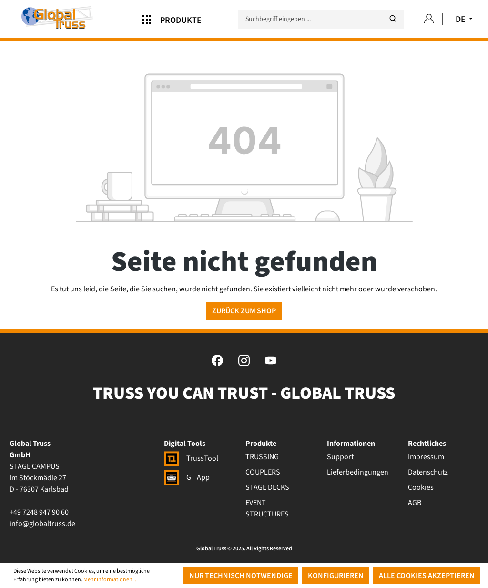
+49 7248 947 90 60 (39, 512)
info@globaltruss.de (42, 523)
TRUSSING (262, 457)
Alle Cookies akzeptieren (427, 575)
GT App (187, 477)
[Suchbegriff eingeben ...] (321, 19)
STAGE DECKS (267, 487)
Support (340, 457)
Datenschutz (428, 472)
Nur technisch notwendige (241, 575)
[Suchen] (392, 19)
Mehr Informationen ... (110, 580)
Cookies (421, 487)
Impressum (426, 457)
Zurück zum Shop (244, 311)
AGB (414, 502)
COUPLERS (262, 472)
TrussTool (191, 458)
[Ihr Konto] (429, 19)
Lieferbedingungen (357, 472)
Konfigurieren (336, 575)
